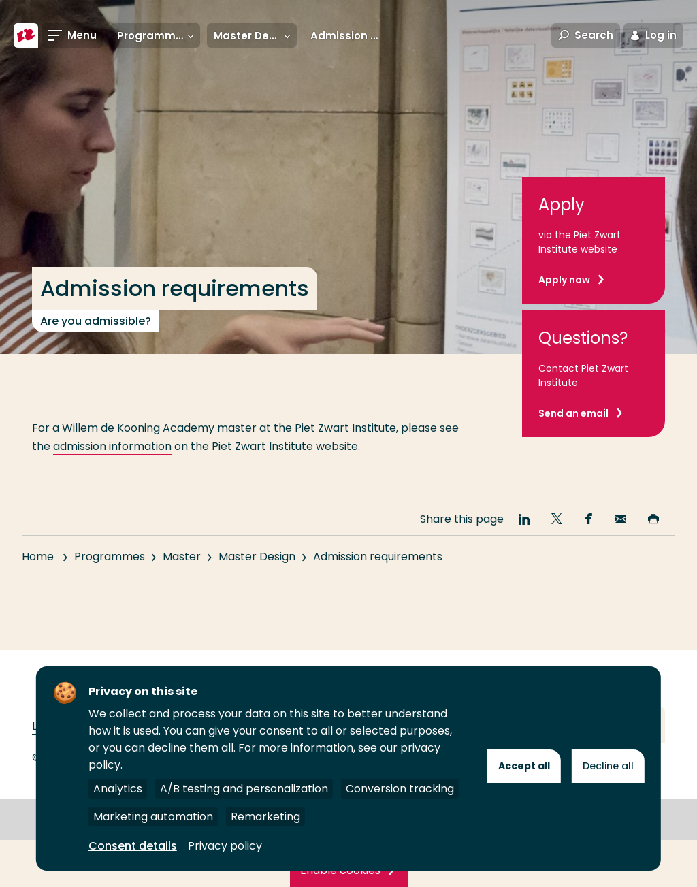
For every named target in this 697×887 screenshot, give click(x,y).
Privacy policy (225, 846)
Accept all (524, 766)
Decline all (608, 766)
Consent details (132, 846)
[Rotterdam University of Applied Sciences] (26, 35)
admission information (112, 446)
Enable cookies (340, 870)
